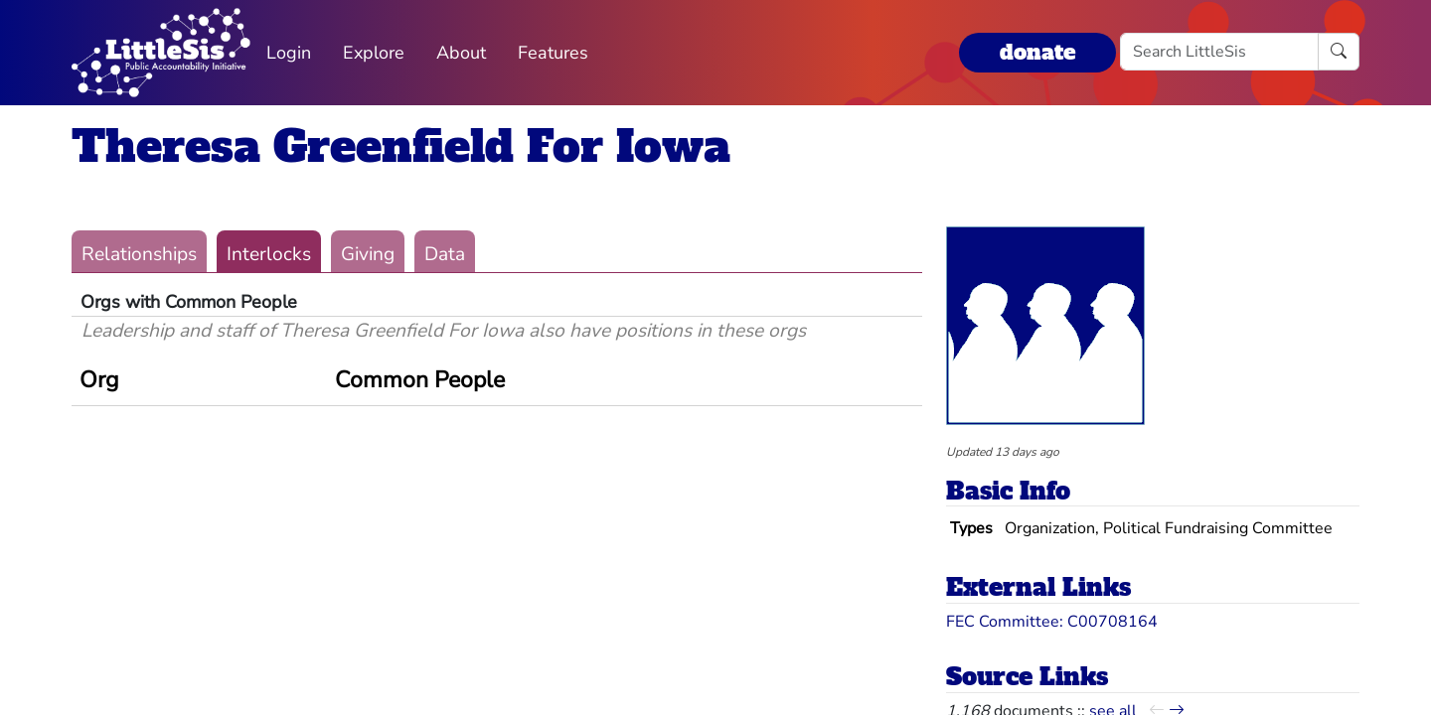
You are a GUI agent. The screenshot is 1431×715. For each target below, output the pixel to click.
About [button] (461, 53)
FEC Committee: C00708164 (1052, 622)
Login (288, 53)
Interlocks (269, 254)
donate (1037, 52)
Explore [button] (373, 53)
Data (444, 254)
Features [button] (553, 53)
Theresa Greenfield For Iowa (401, 146)
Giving (368, 254)
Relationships (139, 254)
